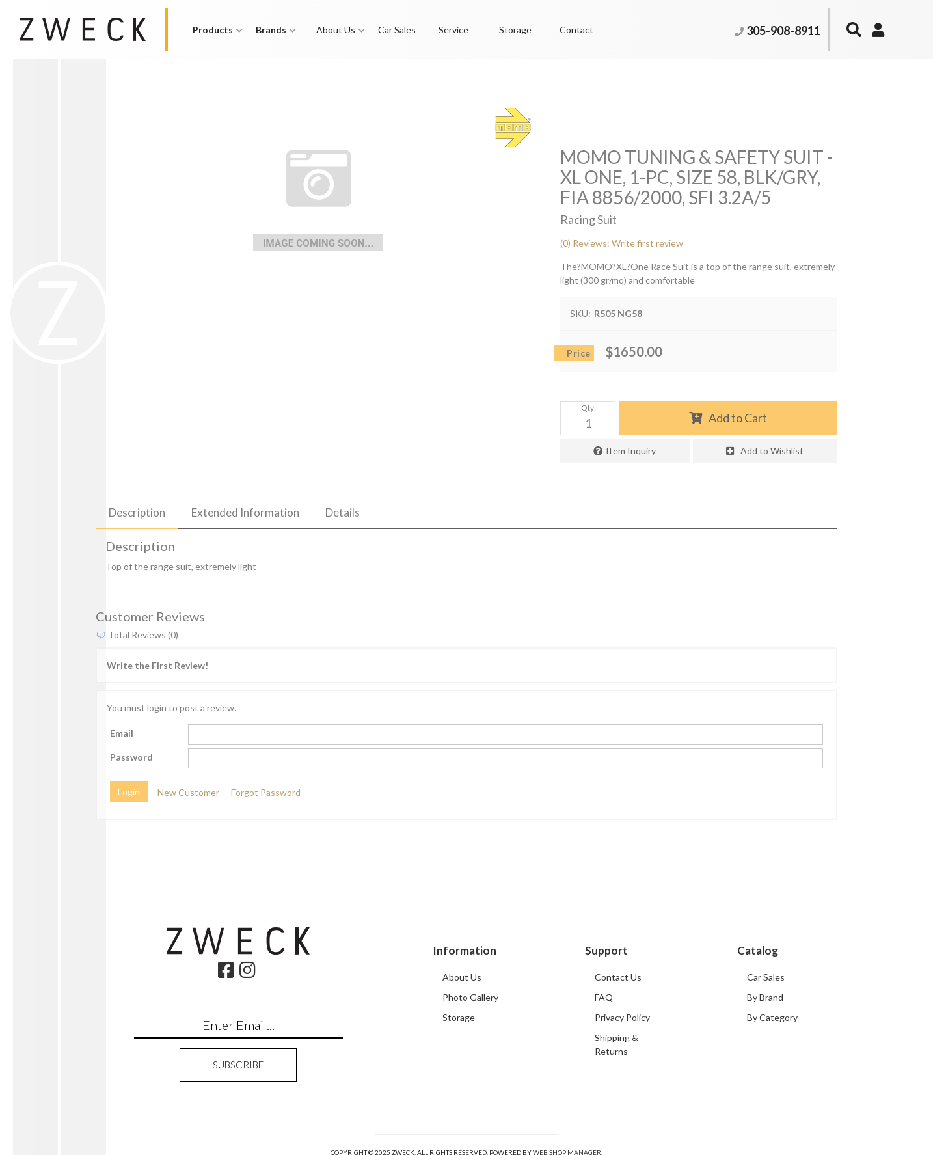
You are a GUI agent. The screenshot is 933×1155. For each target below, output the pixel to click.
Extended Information (245, 512)
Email (121, 733)
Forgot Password (266, 792)
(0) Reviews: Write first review (621, 243)
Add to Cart (738, 418)
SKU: (580, 313)
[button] (217, 30)
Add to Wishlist (772, 450)
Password (131, 757)
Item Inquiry (631, 450)
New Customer (188, 792)
